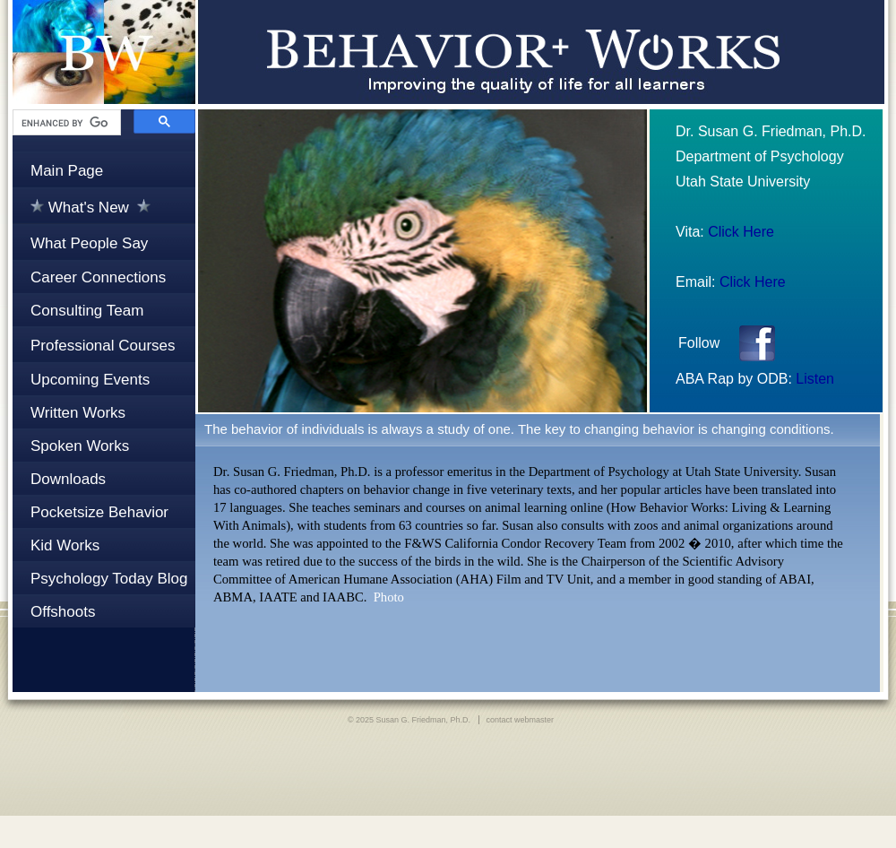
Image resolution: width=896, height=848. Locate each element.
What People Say (89, 243)
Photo (389, 597)
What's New (90, 207)
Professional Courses (103, 345)
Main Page (66, 170)
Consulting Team (86, 310)
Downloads (68, 479)
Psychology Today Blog (108, 578)
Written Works (77, 412)
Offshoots (62, 611)
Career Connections (98, 277)
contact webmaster (521, 719)
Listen (815, 378)
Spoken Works (79, 445)
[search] (65, 123)
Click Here (741, 231)
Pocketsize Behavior (99, 512)
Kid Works (64, 545)
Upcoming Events (90, 379)
